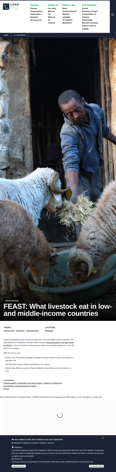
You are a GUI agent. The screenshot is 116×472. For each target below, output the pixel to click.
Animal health (9, 331)
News (65, 8)
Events (85, 8)
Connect (51, 23)
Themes (33, 8)
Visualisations (36, 11)
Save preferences (19, 466)
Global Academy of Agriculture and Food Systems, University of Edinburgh (33, 383)
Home (6, 35)
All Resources (20, 35)
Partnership (87, 20)
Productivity (20, 331)
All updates (67, 20)
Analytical (18, 447)
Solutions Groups (90, 11)
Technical (18, 459)
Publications (35, 14)
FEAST (6, 389)
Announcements (70, 11)
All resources (36, 20)
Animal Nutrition (32, 331)
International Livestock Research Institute (20, 386)
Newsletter (67, 23)
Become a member (90, 23)
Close (103, 438)
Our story (52, 8)
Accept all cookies (96, 466)
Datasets (34, 17)
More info (51, 443)
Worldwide (49, 331)
